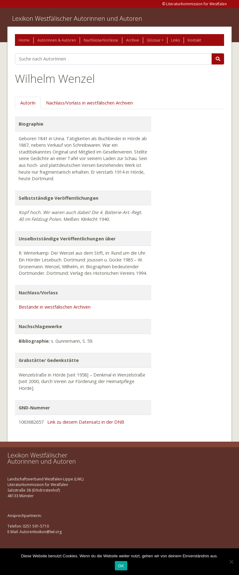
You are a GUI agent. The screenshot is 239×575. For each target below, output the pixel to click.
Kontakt (194, 40)
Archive (132, 40)
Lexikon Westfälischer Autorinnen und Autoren (77, 18)
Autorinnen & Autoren (56, 40)
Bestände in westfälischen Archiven (55, 307)
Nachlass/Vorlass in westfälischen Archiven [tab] (89, 103)
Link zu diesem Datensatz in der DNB (85, 422)
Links (175, 40)
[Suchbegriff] (113, 59)
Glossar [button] (154, 40)
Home (24, 40)
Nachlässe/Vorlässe (101, 40)
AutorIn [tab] (27, 103)
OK (121, 566)
